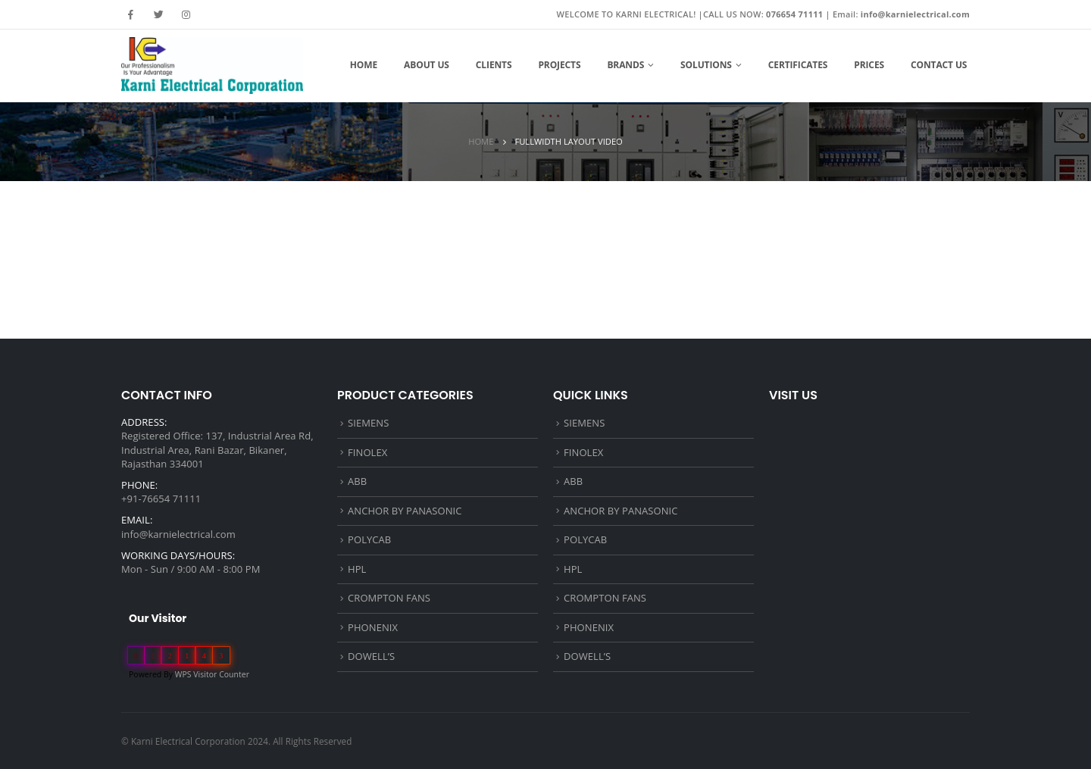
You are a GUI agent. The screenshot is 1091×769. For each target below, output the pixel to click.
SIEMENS (368, 423)
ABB (357, 481)
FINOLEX (367, 452)
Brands (625, 64)
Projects (559, 64)
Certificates (798, 64)
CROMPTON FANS (389, 598)
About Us (426, 64)
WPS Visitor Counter (212, 674)
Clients (494, 64)
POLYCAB (369, 539)
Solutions (706, 64)
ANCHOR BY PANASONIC (404, 510)
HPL (357, 569)
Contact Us (939, 64)
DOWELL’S (371, 656)
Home (363, 64)
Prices (869, 64)
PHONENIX (373, 627)
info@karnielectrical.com (178, 534)
